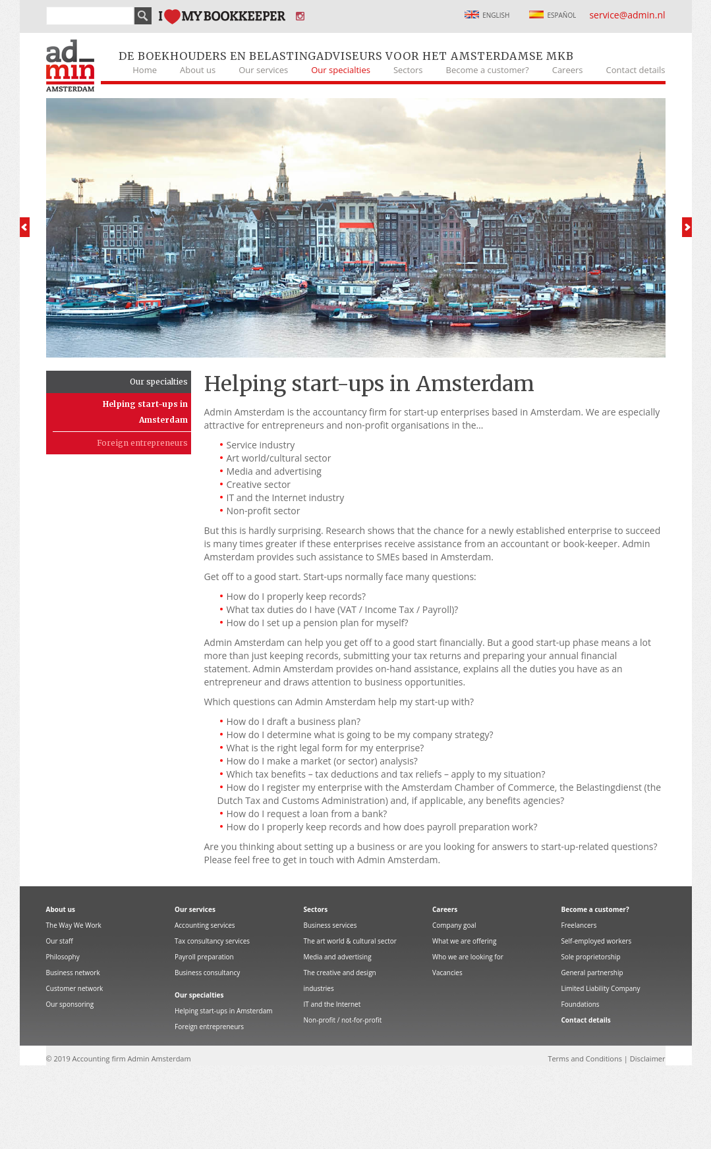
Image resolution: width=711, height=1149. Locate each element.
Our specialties (340, 70)
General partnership (592, 972)
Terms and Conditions (585, 1058)
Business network (73, 972)
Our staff (59, 941)
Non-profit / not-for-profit (343, 1020)
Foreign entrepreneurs (142, 443)
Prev (25, 227)
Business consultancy (207, 972)
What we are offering (464, 941)
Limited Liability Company (600, 988)
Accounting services (205, 925)
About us (197, 70)
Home (144, 70)
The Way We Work (73, 925)
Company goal (454, 925)
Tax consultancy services (212, 941)
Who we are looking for (467, 956)
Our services (263, 70)
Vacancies (447, 972)
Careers (567, 70)
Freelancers (579, 925)
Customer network (74, 988)
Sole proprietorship (591, 956)
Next (687, 227)
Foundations (580, 1004)
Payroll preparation (204, 956)
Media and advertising (338, 956)
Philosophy (63, 956)
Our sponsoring (70, 1004)
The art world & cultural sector (350, 941)
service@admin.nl (627, 15)
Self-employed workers (596, 941)
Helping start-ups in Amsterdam (145, 412)
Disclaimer (648, 1058)
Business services (330, 925)
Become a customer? (487, 70)
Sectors (408, 70)
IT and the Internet (332, 1004)
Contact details (636, 70)
